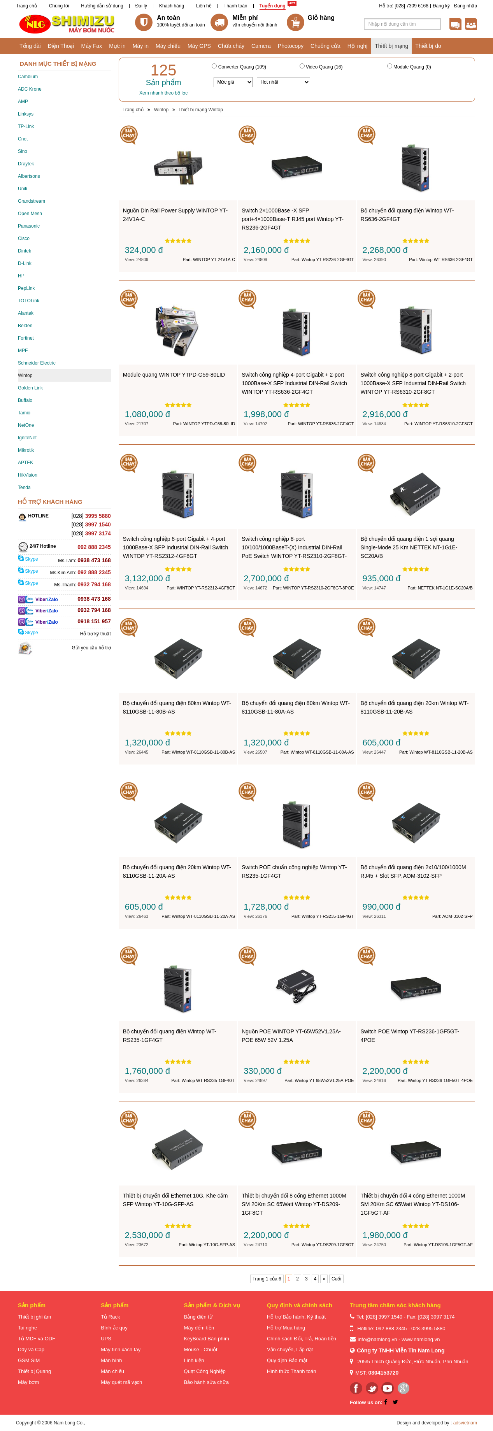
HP (21, 276)
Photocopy (291, 46)
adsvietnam (465, 1423)
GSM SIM (29, 1360)
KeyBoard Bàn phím (206, 1339)
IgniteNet (27, 437)
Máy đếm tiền (199, 1328)
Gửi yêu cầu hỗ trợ (91, 648)
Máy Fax (91, 46)
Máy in (141, 46)
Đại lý (141, 6)
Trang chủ (26, 6)
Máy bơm (28, 1382)
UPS (106, 1339)
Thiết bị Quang (34, 1371)
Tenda (24, 487)
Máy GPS (199, 46)
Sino (22, 151)
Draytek (26, 164)
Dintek (24, 251)
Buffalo (25, 400)
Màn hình (111, 1360)
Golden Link (30, 388)
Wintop (25, 375)
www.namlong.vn (421, 1339)
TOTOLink (28, 300)
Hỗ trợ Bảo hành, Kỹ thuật (296, 1317)
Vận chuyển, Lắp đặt (290, 1349)
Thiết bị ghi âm (34, 1317)
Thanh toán (235, 6)
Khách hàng (171, 6)
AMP (23, 101)
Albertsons (29, 176)
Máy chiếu (168, 46)
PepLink (26, 288)
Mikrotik (26, 450)
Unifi (22, 188)
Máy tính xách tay (120, 1349)
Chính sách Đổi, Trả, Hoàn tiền (301, 1339)
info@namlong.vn (377, 1339)
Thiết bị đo (428, 46)
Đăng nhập (465, 6)
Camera (261, 46)
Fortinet (26, 338)
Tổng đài (30, 46)
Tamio (24, 413)
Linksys (25, 114)
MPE (23, 350)
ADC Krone (30, 89)
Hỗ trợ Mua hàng (286, 1328)
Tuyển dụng (273, 6)
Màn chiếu (112, 1371)
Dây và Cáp (31, 1349)
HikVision (27, 475)
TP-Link (26, 126)
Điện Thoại (61, 46)
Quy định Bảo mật (287, 1360)
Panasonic (29, 226)
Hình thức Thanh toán (291, 1371)
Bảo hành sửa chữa (206, 1382)
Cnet (23, 139)
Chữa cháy (231, 46)
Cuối (336, 1279)
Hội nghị (357, 46)
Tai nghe (27, 1328)
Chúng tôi (59, 6)
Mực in (117, 46)
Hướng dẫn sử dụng (102, 6)
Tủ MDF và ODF (36, 1339)
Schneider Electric (37, 363)
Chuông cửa (325, 46)
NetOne (26, 425)
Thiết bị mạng (391, 46)
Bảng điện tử (198, 1317)
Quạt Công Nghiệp (205, 1371)
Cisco (24, 238)
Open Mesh (30, 213)
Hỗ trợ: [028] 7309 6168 (403, 6)
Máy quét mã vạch (121, 1382)
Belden (25, 325)
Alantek (25, 313)
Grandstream (31, 201)
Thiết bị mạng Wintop (200, 109)
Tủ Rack (110, 1317)
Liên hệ (204, 6)
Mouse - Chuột (201, 1349)
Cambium (28, 76)
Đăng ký (441, 6)
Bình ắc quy (114, 1328)
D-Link (25, 263)
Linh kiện (194, 1360)
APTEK (25, 462)
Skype (28, 559)
